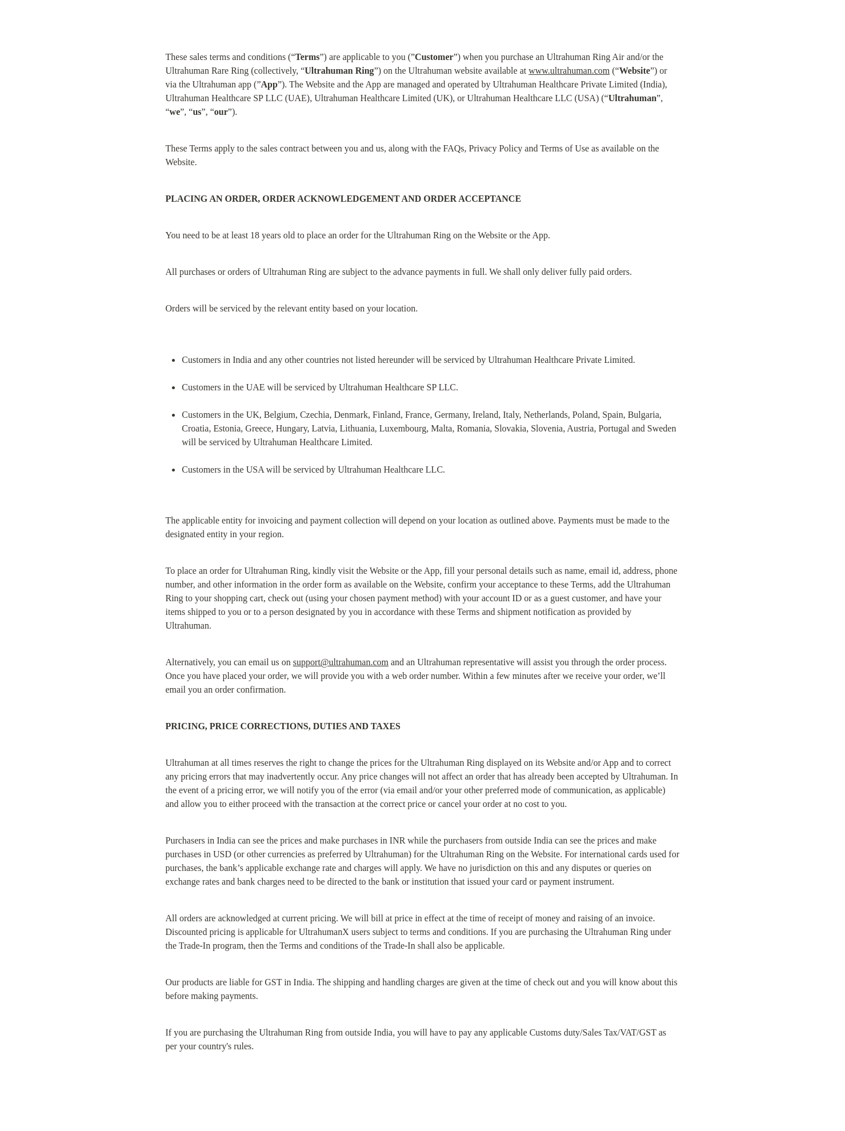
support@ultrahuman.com (341, 662)
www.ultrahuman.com (569, 70)
